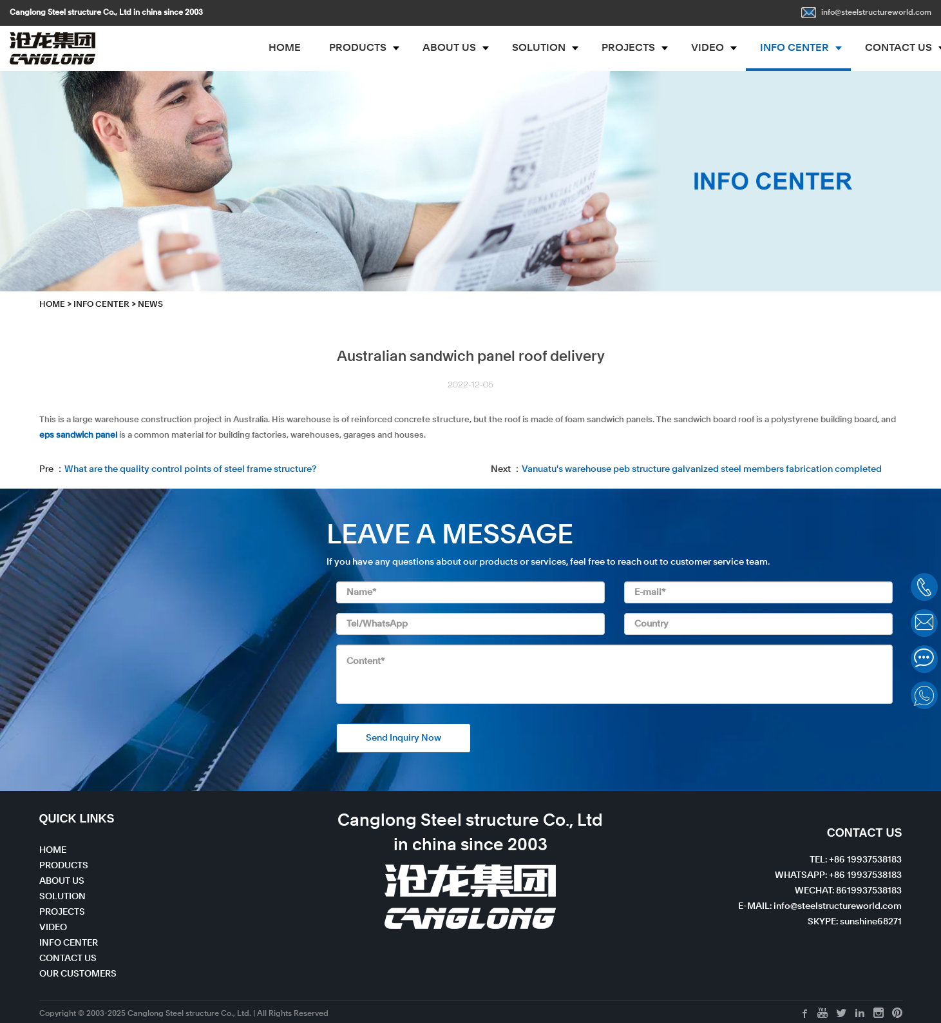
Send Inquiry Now (403, 738)
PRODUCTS (357, 48)
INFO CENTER (794, 48)
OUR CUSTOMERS (78, 974)
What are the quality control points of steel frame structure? (190, 469)
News (150, 304)
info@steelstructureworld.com (866, 13)
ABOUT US (449, 48)
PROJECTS (628, 48)
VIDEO (707, 48)
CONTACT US (68, 958)
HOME (285, 48)
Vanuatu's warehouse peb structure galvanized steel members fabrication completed (702, 469)
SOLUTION (539, 48)
